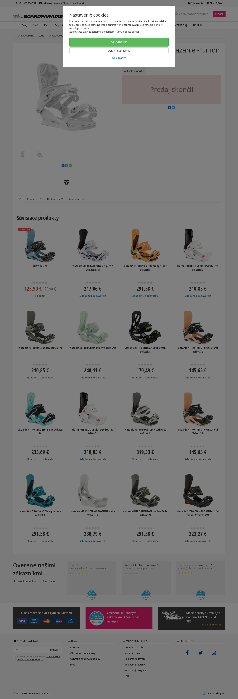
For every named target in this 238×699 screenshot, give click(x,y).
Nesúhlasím (119, 58)
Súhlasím (119, 41)
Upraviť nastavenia (119, 50)
